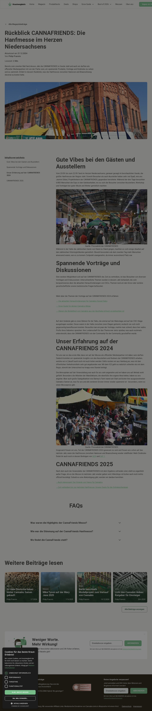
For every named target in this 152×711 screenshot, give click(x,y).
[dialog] (76, 355)
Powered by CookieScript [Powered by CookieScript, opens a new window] (20, 706)
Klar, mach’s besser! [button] (20, 692)
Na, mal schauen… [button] (20, 698)
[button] (20, 703)
